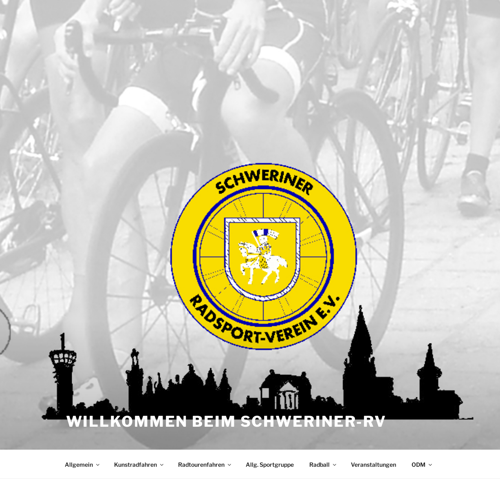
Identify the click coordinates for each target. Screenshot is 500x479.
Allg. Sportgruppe (270, 464)
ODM (422, 464)
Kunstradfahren (139, 464)
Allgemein (83, 464)
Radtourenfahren (205, 464)
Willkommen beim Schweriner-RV (226, 421)
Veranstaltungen (373, 464)
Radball (323, 464)
